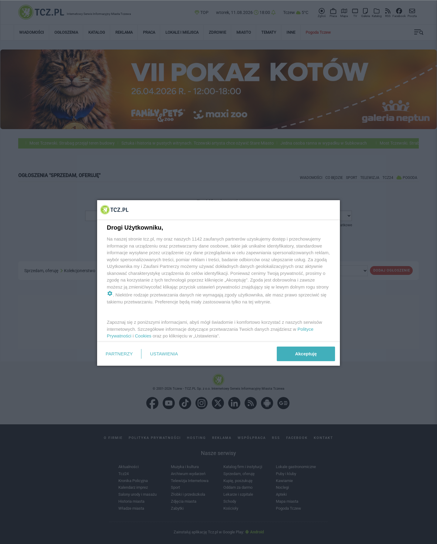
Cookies (143, 335)
